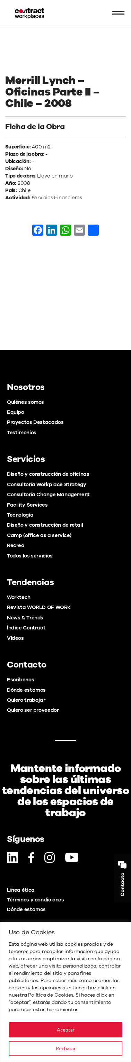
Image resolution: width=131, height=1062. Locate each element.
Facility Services (27, 504)
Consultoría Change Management (48, 494)
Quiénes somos (25, 402)
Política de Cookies (50, 995)
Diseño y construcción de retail (45, 524)
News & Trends (25, 617)
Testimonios (21, 432)
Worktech (18, 597)
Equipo (15, 412)
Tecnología (20, 514)
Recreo (15, 545)
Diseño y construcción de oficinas (48, 474)
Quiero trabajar (26, 700)
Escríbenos (20, 679)
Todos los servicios (30, 555)
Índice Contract (26, 627)
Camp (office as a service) (39, 535)
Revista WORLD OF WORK (39, 607)
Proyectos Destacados (35, 422)
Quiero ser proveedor (33, 710)
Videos (15, 638)
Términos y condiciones (35, 900)
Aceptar (66, 1030)
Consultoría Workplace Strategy (46, 484)
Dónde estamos (26, 690)
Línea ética (21, 890)
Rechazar (66, 1048)
